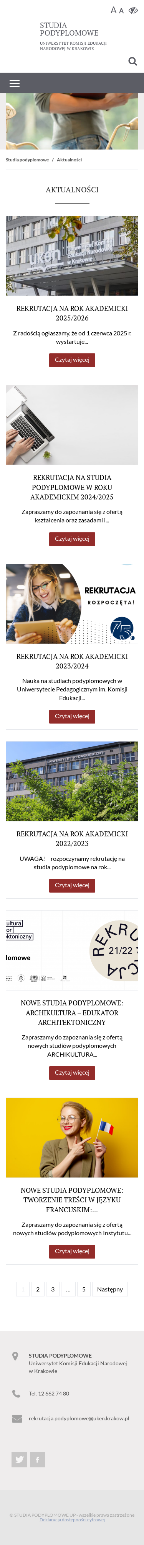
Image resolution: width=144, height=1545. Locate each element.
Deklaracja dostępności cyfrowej (72, 1519)
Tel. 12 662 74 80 (49, 1393)
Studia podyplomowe (27, 160)
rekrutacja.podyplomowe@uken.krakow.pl (79, 1418)
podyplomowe (69, 29)
